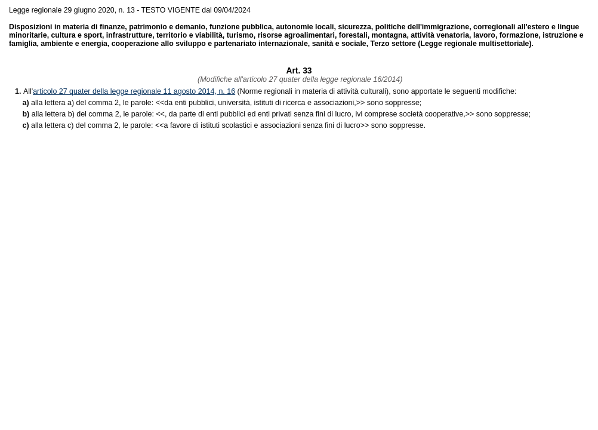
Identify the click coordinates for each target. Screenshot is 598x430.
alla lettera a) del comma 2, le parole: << (97, 103)
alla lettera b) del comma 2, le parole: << (98, 114)
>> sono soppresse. (295, 125)
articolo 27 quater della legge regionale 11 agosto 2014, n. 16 (134, 91)
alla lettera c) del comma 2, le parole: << (97, 125)
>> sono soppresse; (292, 103)
